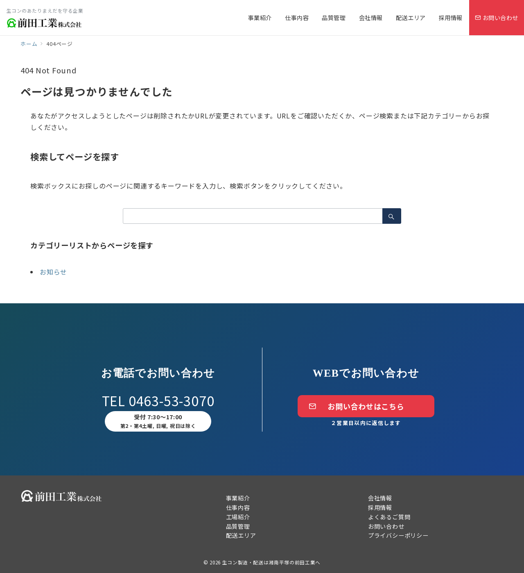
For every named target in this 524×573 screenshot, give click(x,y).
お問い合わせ (386, 526)
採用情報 (380, 507)
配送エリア (241, 535)
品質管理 (238, 526)
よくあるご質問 (389, 517)
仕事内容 (238, 507)
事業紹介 (238, 498)
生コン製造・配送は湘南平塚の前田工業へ (271, 562)
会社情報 (380, 498)
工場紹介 (238, 517)
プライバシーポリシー (398, 535)
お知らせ (53, 272)
